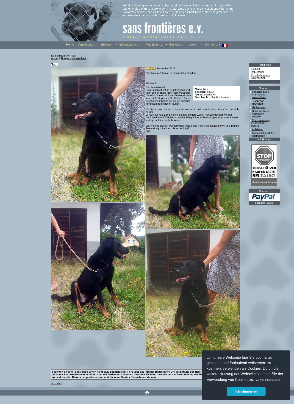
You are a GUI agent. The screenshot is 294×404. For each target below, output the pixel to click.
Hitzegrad (257, 103)
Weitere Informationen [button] (268, 380)
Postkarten (258, 113)
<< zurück (56, 383)
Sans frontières (260, 111)
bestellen (257, 116)
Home (54, 58)
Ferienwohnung (261, 120)
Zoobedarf (258, 101)
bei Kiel (255, 125)
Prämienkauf (259, 94)
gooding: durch (260, 91)
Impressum (257, 71)
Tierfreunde (258, 135)
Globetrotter (259, 107)
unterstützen (259, 97)
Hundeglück (258, 123)
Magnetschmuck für (263, 133)
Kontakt (255, 68)
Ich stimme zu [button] (246, 391)
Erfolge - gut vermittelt (73, 58)
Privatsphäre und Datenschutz (260, 76)
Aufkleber (257, 129)
